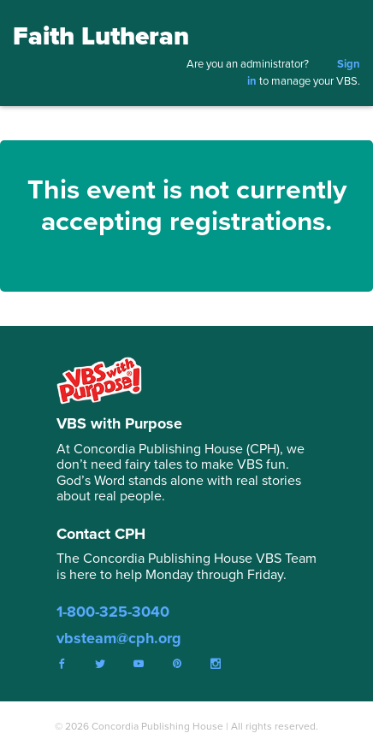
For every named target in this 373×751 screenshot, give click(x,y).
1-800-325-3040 (112, 611)
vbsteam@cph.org (118, 638)
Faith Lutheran (101, 36)
